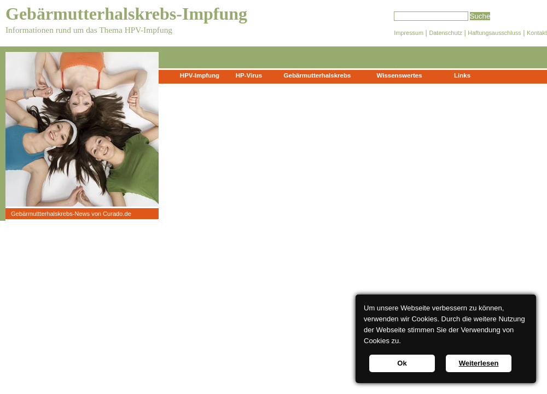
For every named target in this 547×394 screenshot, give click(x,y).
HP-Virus (249, 75)
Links (462, 75)
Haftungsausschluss (494, 33)
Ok (401, 363)
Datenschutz (445, 33)
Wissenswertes (399, 75)
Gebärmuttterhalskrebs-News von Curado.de (71, 213)
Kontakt (537, 33)
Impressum (408, 33)
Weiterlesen (479, 363)
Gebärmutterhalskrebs (317, 75)
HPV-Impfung (199, 75)
